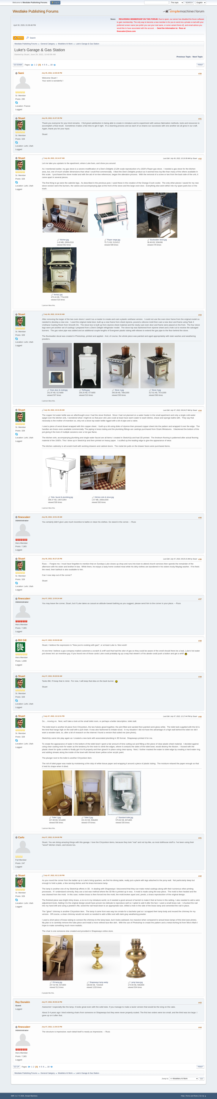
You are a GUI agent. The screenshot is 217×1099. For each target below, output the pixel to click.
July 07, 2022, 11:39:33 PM (52, 1027)
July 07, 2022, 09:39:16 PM (52, 1002)
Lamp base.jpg (135, 982)
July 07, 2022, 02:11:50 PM (54, 875)
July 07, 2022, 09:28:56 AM (52, 676)
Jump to (165, 1079)
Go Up (16, 1067)
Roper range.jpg (112, 240)
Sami (21, 73)
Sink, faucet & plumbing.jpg (60, 497)
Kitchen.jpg (63, 240)
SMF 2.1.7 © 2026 (17, 1096)
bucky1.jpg (57, 295)
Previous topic (183, 57)
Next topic (198, 57)
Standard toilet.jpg (124, 817)
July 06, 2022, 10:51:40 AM (52, 517)
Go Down (18, 65)
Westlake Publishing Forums (35, 11)
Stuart (21, 118)
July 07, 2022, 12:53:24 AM (52, 598)
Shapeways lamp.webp (97, 982)
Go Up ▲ (202, 1096)
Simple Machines (31, 1096)
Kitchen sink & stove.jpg (103, 497)
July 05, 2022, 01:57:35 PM (52, 118)
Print (200, 65)
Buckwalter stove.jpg (157, 240)
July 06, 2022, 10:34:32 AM (54, 314)
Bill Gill (22, 640)
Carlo (21, 837)
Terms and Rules (192, 1096)
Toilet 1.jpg (55, 817)
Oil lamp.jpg (56, 982)
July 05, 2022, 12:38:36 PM (52, 73)
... (49, 65)
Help (182, 1096)
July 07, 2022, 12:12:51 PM (54, 716)
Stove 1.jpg (118, 390)
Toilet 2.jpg (87, 817)
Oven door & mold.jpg (57, 390)
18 (51, 65)
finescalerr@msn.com (126, 31)
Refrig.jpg (84, 390)
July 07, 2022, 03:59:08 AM (52, 640)
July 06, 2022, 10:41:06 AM (54, 410)
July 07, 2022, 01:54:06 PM (52, 837)
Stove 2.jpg (155, 390)
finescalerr (24, 517)
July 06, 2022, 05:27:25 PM (52, 559)
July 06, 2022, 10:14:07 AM (54, 158)
